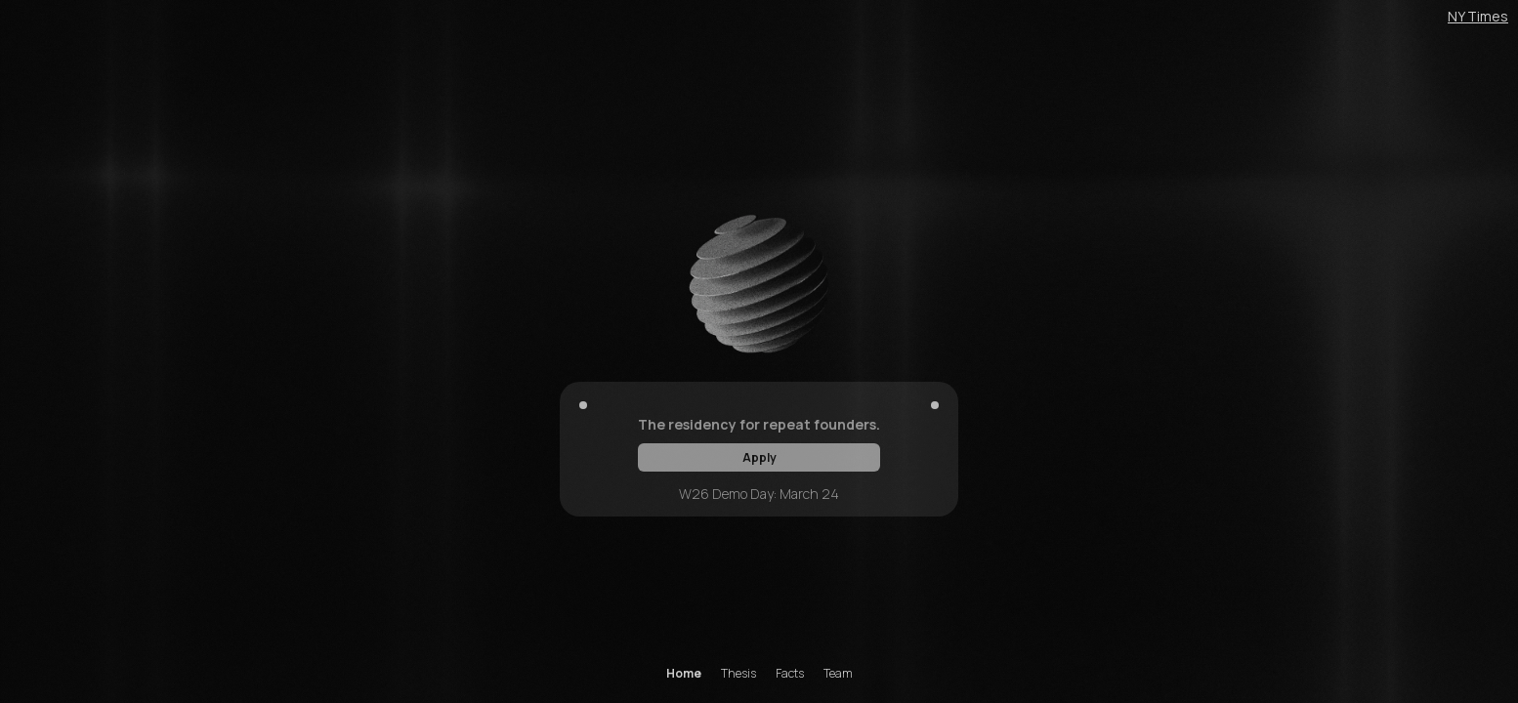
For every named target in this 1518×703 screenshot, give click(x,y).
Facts (790, 674)
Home (683, 674)
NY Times (1478, 16)
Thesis (738, 674)
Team (838, 674)
